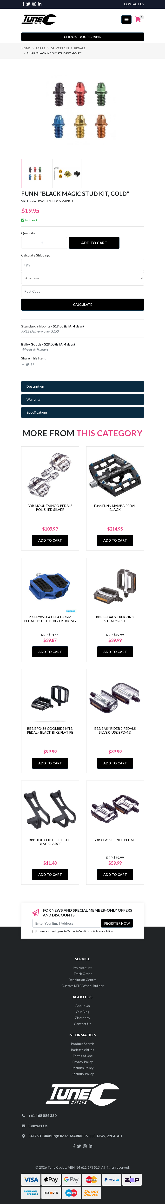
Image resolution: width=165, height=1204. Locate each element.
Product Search (82, 1044)
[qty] (82, 265)
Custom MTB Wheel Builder (82, 986)
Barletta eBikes (82, 1050)
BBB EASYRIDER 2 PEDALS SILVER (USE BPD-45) (115, 730)
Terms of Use (83, 1056)
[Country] (82, 278)
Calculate (82, 304)
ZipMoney (82, 1018)
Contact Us (82, 1024)
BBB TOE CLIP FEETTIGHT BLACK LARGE (50, 842)
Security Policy (83, 1074)
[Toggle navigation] (126, 19)
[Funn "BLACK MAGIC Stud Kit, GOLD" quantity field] (44, 243)
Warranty (33, 399)
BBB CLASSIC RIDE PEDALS (115, 840)
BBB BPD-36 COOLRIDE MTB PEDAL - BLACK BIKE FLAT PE (50, 730)
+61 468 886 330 (42, 1115)
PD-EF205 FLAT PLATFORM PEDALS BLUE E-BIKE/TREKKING (50, 619)
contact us (134, 4)
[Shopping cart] (138, 19)
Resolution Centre (83, 980)
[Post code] (82, 291)
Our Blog (82, 1012)
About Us (82, 1006)
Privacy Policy (104, 931)
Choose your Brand (82, 37)
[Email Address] (66, 923)
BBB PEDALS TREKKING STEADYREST (115, 619)
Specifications (37, 412)
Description (35, 386)
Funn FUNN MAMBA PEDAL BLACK (115, 508)
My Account (82, 968)
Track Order (82, 974)
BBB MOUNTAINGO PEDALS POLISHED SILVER (50, 508)
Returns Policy (82, 1068)
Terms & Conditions (79, 931)
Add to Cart (94, 242)
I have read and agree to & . (72, 931)
